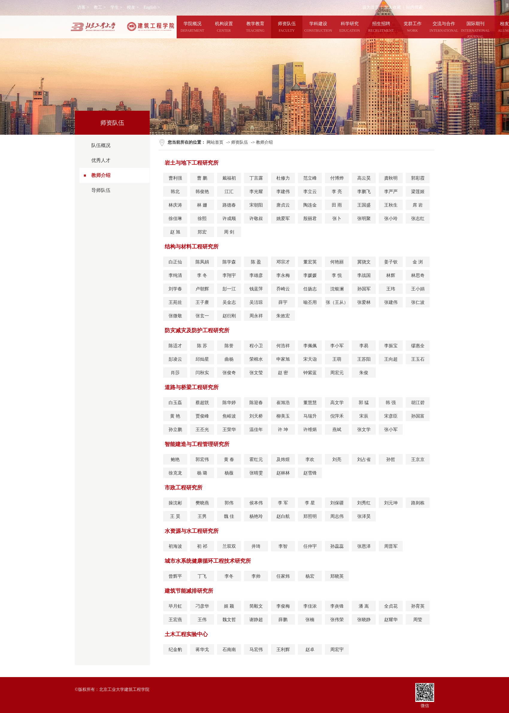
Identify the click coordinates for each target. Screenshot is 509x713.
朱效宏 (283, 315)
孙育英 (418, 606)
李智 (282, 546)
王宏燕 (175, 619)
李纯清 (175, 275)
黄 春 (229, 459)
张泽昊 (364, 516)
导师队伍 (100, 190)
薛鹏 (282, 619)
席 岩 (418, 205)
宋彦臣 (391, 416)
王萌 (336, 359)
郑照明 (310, 516)
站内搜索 (414, 7)
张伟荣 (337, 619)
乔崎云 (283, 288)
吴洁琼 (256, 302)
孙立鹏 (175, 429)
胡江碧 (418, 402)
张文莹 (256, 372)
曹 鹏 (202, 178)
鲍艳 (175, 459)
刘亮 (336, 459)
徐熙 (202, 218)
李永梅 (283, 275)
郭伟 (229, 502)
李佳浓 (310, 606)
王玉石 (418, 359)
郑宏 (202, 232)
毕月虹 (175, 606)
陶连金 (310, 205)
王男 (202, 516)
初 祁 (202, 546)
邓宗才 (283, 262)
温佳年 (256, 429)
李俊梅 (283, 606)
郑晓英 (337, 576)
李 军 (283, 502)
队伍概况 (100, 145)
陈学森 (229, 262)
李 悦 (337, 275)
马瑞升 (310, 416)
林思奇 (418, 275)
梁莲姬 (418, 191)
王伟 (202, 619)
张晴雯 (256, 473)
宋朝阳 (256, 205)
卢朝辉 (202, 288)
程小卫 (256, 345)
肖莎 (175, 372)
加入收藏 (392, 7)
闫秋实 (202, 372)
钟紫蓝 (310, 372)
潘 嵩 (364, 606)
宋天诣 (310, 359)
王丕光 (202, 429)
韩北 (175, 191)
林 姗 (202, 205)
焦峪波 (229, 416)
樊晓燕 (202, 502)
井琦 (256, 546)
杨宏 (309, 576)
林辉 (390, 275)
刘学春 (175, 288)
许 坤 (283, 429)
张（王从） (337, 302)
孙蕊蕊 (337, 546)
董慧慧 (310, 402)
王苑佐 (175, 302)
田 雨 (337, 205)
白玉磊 (175, 402)
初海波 (175, 546)
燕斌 (336, 429)
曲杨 (229, 359)
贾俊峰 (202, 416)
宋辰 (363, 416)
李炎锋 (337, 606)
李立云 (310, 191)
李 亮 (337, 191)
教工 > (99, 7)
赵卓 (309, 649)
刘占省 (364, 459)
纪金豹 (175, 649)
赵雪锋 (310, 473)
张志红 (418, 218)
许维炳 (310, 429)
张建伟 (391, 302)
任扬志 (310, 288)
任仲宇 (310, 546)
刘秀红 (364, 502)
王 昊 (175, 516)
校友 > (133, 7)
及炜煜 (283, 459)
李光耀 (256, 191)
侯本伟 (256, 502)
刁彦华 (202, 606)
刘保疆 (337, 502)
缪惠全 (418, 345)
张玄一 (202, 315)
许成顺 (229, 218)
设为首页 (370, 7)
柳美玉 (283, 416)
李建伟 (283, 191)
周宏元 (337, 372)
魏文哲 (229, 619)
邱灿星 (202, 359)
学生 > (116, 7)
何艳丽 (337, 262)
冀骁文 (364, 262)
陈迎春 (256, 402)
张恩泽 (364, 546)
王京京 (418, 459)
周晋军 (391, 546)
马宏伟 (256, 649)
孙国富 (418, 416)
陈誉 (229, 345)
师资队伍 (239, 142)
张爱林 (364, 302)
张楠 (309, 619)
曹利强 (175, 178)
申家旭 (283, 359)
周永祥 (256, 315)
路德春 (229, 205)
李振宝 (391, 345)
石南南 (229, 649)
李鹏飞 (364, 191)
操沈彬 (175, 502)
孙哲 (390, 459)
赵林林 (283, 473)
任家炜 (283, 576)
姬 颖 (229, 606)
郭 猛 (364, 402)
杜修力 (283, 178)
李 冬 (202, 275)
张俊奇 (229, 372)
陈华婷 (229, 402)
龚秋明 (391, 178)
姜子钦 (391, 262)
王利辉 (283, 649)
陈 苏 (202, 345)
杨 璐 (202, 473)
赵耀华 (391, 619)
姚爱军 (283, 218)
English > (152, 7)
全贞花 (391, 606)
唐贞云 (283, 205)
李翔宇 (229, 275)
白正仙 (175, 262)
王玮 (390, 288)
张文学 (364, 429)
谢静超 (256, 619)
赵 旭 (175, 232)
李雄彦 (256, 275)
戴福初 (229, 178)
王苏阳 (364, 359)
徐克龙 (175, 473)
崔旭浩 (283, 402)
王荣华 (229, 429)
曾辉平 (175, 576)
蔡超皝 (202, 402)
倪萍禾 (337, 416)
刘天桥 (256, 416)
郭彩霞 (418, 178)
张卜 (336, 218)
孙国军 (364, 288)
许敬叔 (256, 218)
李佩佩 (310, 345)
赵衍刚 (229, 315)
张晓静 (364, 619)
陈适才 (175, 345)
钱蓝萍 (256, 288)
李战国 (364, 275)
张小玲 (391, 218)
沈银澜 (337, 288)
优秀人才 (100, 160)
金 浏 (418, 262)
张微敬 (175, 315)
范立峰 (310, 178)
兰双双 (229, 546)
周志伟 (337, 516)
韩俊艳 (202, 191)
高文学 (337, 402)
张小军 (391, 429)
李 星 (310, 502)
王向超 (391, 359)
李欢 (309, 459)
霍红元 (256, 459)
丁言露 (256, 178)
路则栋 (418, 502)
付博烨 (337, 178)
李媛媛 (310, 275)
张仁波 (418, 302)
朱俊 (363, 372)
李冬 (229, 576)
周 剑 (229, 232)
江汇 (229, 191)
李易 (363, 345)
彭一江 (229, 288)
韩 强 (391, 402)
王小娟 (418, 288)
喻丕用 (310, 302)
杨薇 (229, 473)
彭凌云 (175, 359)
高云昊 (364, 178)
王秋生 (391, 205)
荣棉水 (256, 359)
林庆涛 (175, 205)
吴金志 (229, 302)
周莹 (417, 619)
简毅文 (256, 606)
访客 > (83, 7)
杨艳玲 (256, 516)
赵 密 (283, 372)
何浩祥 (283, 345)
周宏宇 (337, 649)
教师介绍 (100, 175)
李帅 (256, 576)
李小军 (337, 345)
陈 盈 (256, 262)
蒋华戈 (202, 649)
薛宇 (282, 302)
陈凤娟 (202, 262)
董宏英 (310, 262)
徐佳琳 (175, 218)
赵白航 (283, 516)
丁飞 (202, 576)
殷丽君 (310, 218)
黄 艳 (175, 416)
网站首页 (215, 142)
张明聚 (364, 218)
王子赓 (202, 302)
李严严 (391, 191)
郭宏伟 (202, 459)
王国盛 (364, 205)
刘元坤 (391, 502)
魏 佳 (229, 516)
